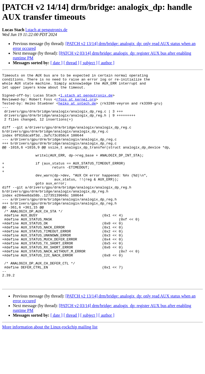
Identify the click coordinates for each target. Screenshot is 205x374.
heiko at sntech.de (77, 109)
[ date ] (56, 63)
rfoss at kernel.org (76, 104)
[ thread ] (71, 63)
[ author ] (106, 63)
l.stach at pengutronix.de (46, 29)
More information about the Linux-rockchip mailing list (49, 369)
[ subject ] (88, 63)
